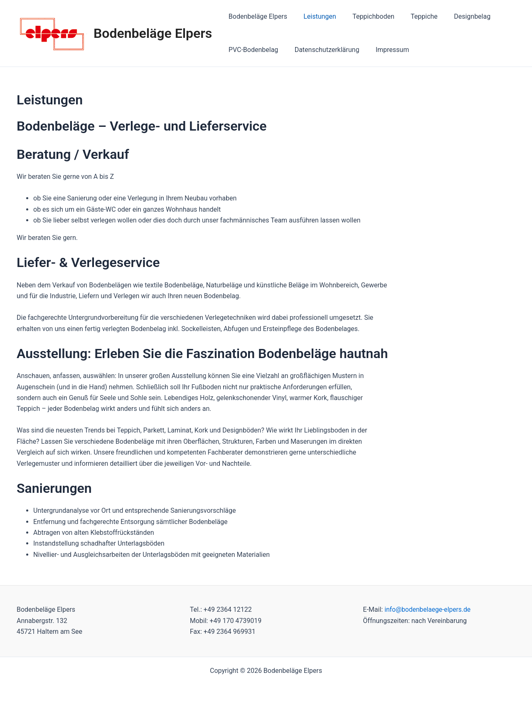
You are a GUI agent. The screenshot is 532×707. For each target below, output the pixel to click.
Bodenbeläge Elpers (153, 33)
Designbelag (458, 16)
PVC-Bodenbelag (252, 50)
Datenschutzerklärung (322, 50)
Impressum (384, 50)
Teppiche (413, 16)
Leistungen (315, 16)
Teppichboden (366, 16)
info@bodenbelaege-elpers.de (428, 609)
